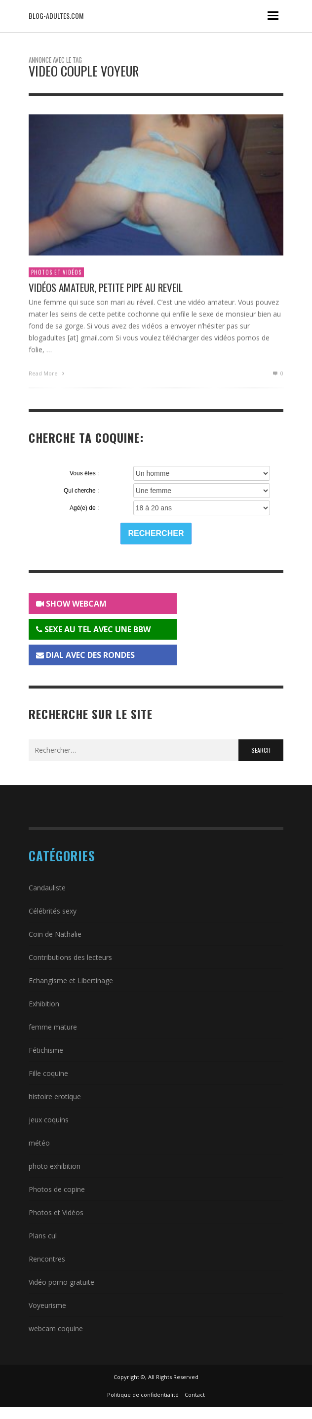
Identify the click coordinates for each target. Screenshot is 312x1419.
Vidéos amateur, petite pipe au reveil (106, 289)
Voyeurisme (47, 1305)
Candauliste (47, 887)
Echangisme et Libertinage (71, 980)
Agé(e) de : (84, 507)
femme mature (53, 1027)
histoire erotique (55, 1096)
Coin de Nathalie (55, 934)
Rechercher (156, 533)
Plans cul (43, 1235)
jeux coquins (49, 1119)
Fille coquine (48, 1073)
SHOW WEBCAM (71, 603)
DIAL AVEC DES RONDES (85, 655)
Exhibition (44, 1003)
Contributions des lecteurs (70, 957)
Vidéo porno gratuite (61, 1282)
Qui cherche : (81, 490)
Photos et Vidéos (56, 274)
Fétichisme (46, 1050)
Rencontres (47, 1259)
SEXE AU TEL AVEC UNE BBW (93, 629)
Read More (48, 374)
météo (39, 1143)
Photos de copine (57, 1189)
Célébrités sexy (53, 911)
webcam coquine (56, 1328)
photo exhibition (54, 1166)
